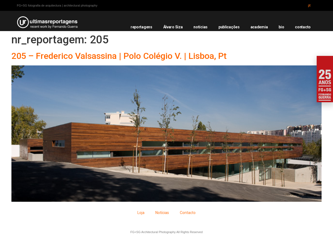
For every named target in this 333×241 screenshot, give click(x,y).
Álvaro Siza (173, 27)
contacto (303, 27)
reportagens (141, 27)
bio (281, 27)
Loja (140, 212)
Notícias (162, 212)
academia (259, 27)
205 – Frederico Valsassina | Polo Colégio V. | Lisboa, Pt (119, 56)
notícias (200, 27)
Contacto (188, 212)
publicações (229, 27)
